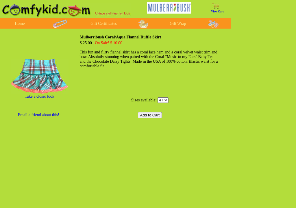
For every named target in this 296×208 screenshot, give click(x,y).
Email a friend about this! (38, 115)
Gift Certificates (103, 23)
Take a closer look (39, 96)
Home (20, 23)
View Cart (217, 11)
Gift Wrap (178, 23)
